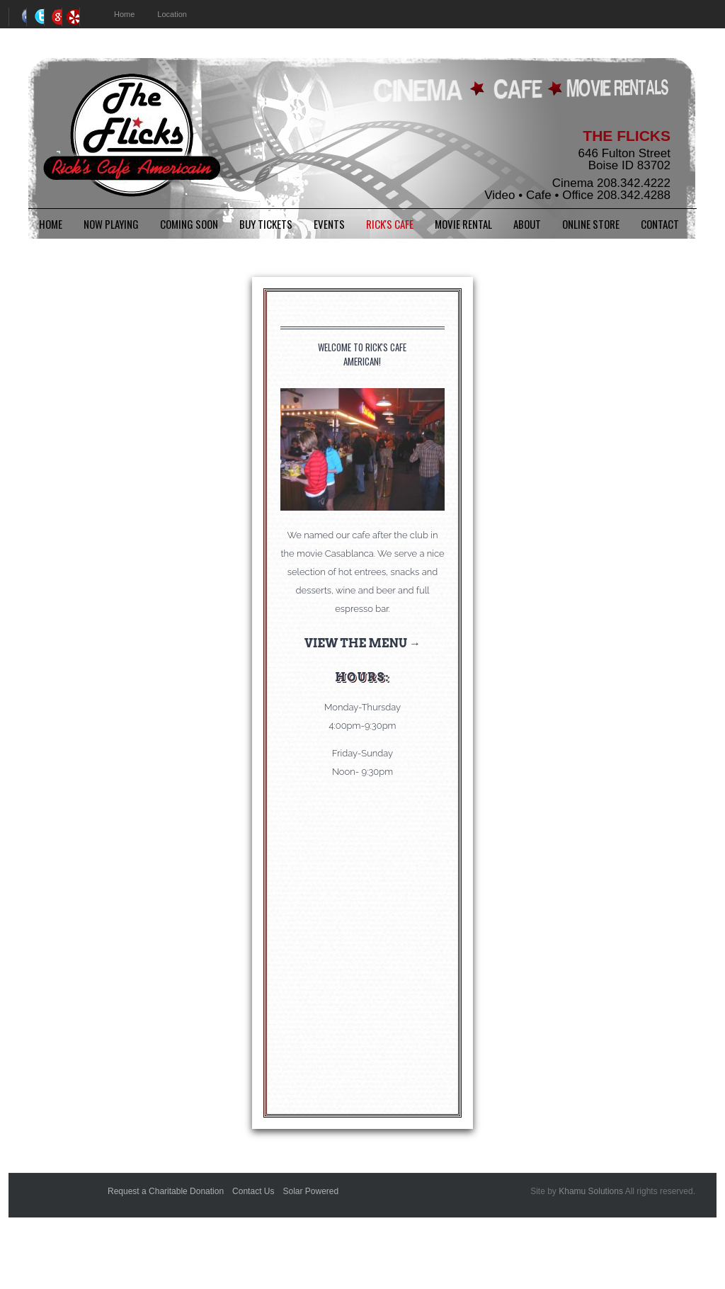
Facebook (17, 17)
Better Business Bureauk (61, 1199)
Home (50, 224)
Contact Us (253, 1191)
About (527, 224)
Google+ (53, 17)
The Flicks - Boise (131, 137)
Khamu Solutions (591, 1191)
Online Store (591, 224)
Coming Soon (189, 224)
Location (172, 14)
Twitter (35, 17)
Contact (660, 224)
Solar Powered (310, 1191)
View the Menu (355, 643)
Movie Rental (463, 224)
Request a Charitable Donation (166, 1191)
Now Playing (111, 224)
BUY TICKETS (265, 224)
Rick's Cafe (389, 224)
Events (329, 224)
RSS (71, 17)
